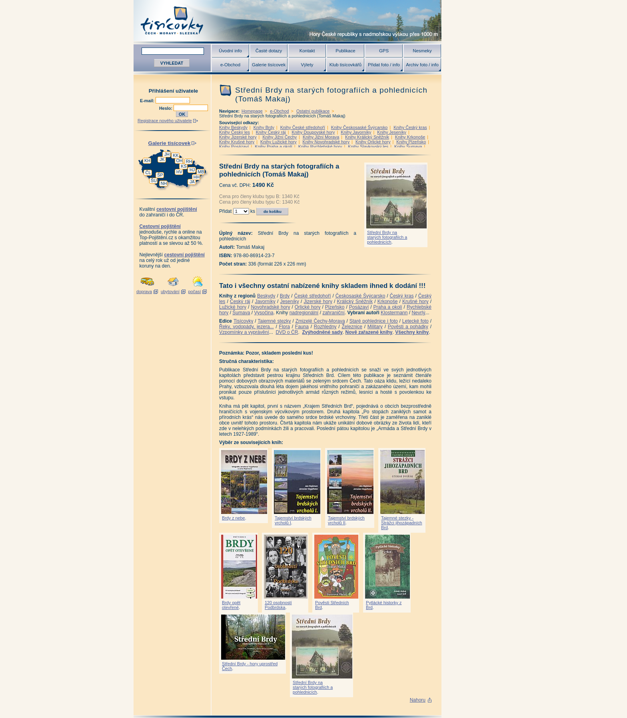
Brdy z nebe (233, 518)
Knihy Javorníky (356, 132)
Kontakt (307, 50)
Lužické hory (232, 307)
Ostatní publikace (312, 111)
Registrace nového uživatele (165, 120)
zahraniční (333, 312)
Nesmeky (422, 50)
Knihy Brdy (264, 127)
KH (147, 160)
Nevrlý (418, 312)
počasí (194, 291)
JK (162, 159)
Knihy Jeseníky (391, 132)
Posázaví (359, 307)
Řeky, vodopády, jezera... (246, 326)
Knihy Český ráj (271, 132)
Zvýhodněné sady (322, 332)
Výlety (307, 64)
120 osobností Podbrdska (278, 605)
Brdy (285, 296)
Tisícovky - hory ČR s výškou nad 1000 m (287, 20)
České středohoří (312, 296)
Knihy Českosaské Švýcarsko (359, 127)
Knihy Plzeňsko (411, 141)
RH (189, 161)
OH (179, 160)
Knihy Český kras (410, 127)
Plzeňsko (335, 307)
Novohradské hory (270, 307)
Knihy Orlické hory (373, 141)
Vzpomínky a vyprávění (244, 332)
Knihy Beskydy (233, 127)
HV (179, 171)
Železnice (352, 326)
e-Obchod (230, 64)
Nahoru (417, 700)
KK (175, 155)
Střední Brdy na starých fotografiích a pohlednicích (387, 237)
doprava (144, 291)
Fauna (302, 326)
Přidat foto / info (384, 64)
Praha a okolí (387, 307)
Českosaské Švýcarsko (360, 296)
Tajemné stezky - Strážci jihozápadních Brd (401, 523)
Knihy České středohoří (302, 127)
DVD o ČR (287, 332)
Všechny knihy (412, 332)
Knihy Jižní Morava (321, 137)
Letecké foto (415, 321)
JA (192, 181)
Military (375, 326)
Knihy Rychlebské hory (320, 146)
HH (197, 177)
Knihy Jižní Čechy (279, 137)
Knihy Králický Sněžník (367, 137)
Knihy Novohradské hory (325, 141)
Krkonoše (387, 301)
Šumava (241, 312)
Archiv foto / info (422, 64)
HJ (192, 169)
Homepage (252, 111)
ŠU (154, 180)
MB (201, 171)
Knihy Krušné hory (236, 141)
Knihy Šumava (408, 146)
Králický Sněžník (355, 301)
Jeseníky (289, 301)
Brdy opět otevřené (231, 605)
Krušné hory (415, 301)
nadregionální (304, 312)
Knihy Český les (234, 132)
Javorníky (265, 301)
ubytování (170, 291)
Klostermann (394, 312)
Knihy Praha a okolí (273, 146)
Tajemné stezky (274, 321)
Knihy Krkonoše (410, 137)
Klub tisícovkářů (345, 64)
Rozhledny (325, 326)
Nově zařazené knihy (368, 332)
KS (183, 166)
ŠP (160, 175)
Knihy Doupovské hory (313, 132)
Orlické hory (308, 307)
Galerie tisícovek (269, 64)
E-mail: (148, 100)
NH (164, 183)
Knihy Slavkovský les (368, 146)
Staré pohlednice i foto (373, 321)
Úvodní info (230, 50)
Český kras (402, 296)
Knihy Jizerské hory (238, 137)
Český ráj (240, 301)
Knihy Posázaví (234, 146)
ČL (148, 172)
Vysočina (263, 312)
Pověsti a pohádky (408, 326)
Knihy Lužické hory (278, 141)
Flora (284, 326)
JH (167, 154)
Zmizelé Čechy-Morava (320, 321)
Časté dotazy (269, 50)
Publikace (345, 50)
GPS (384, 50)
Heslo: (166, 108)
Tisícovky (244, 321)
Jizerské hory (318, 301)
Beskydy (266, 296)
